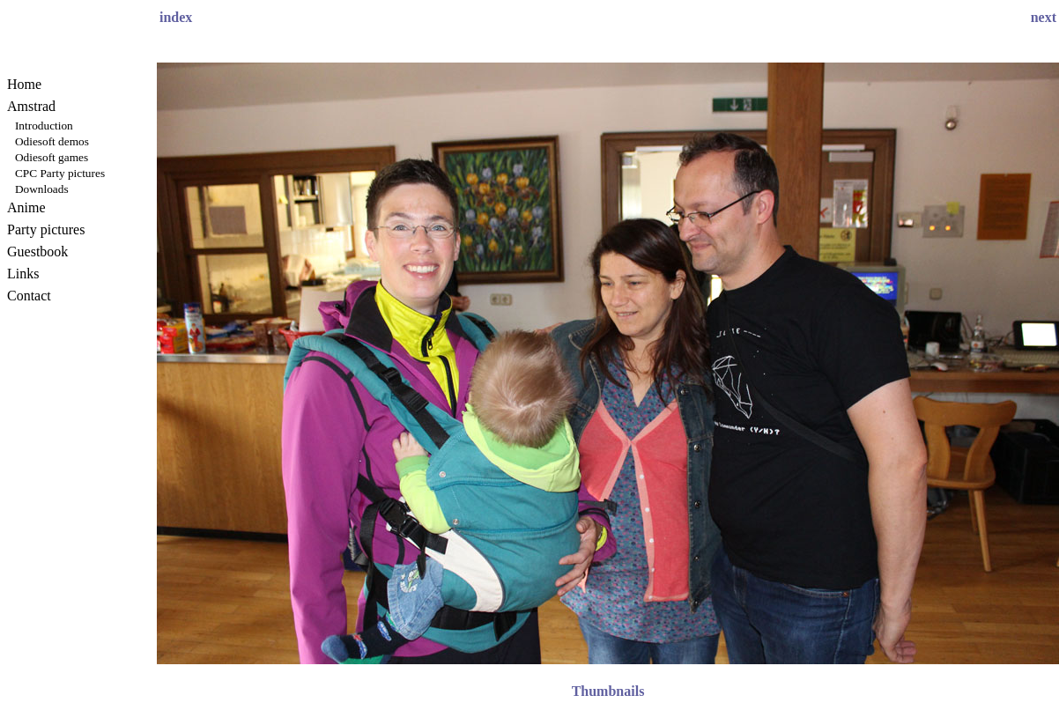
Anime (26, 207)
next (1043, 17)
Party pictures (46, 229)
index (175, 17)
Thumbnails (608, 691)
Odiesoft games (51, 157)
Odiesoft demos (52, 141)
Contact (29, 295)
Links (23, 273)
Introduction (44, 125)
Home (24, 84)
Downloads (42, 189)
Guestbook (37, 251)
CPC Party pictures (60, 173)
